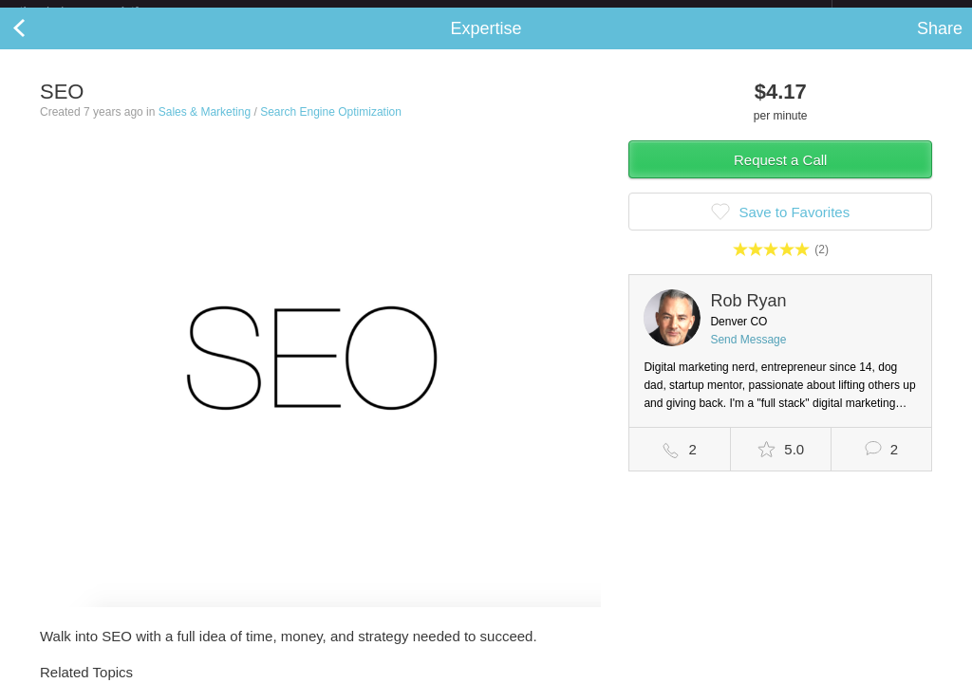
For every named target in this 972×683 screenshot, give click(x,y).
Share (940, 43)
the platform (98, 11)
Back (38, 44)
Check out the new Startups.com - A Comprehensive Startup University (626, 12)
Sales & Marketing (205, 127)
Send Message (748, 354)
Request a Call (780, 175)
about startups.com (899, 12)
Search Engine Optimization (331, 127)
